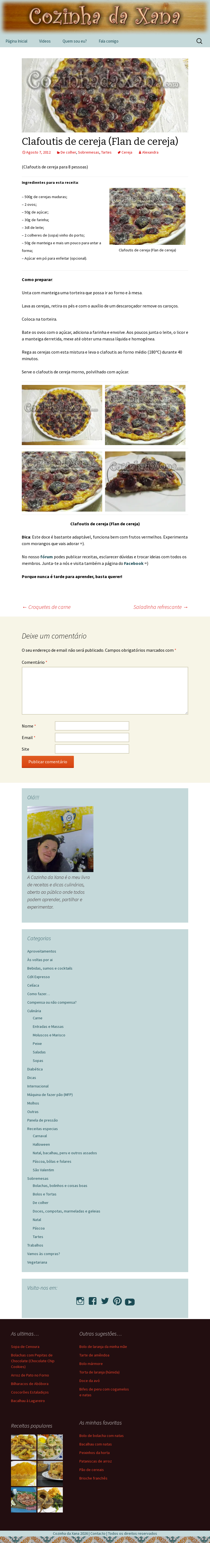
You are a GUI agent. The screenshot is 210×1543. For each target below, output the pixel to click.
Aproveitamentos (41, 951)
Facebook (134, 563)
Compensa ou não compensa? (52, 1002)
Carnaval (40, 1135)
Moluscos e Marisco (49, 1035)
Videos (45, 41)
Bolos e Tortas (44, 1194)
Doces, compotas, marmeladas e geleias (66, 1211)
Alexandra (150, 152)
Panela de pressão (42, 1120)
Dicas (31, 1077)
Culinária (34, 1010)
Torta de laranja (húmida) (99, 1372)
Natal (37, 1219)
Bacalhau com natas (95, 1444)
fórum (47, 556)
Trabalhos (35, 1245)
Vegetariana (37, 1262)
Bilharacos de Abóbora (30, 1383)
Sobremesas (88, 152)
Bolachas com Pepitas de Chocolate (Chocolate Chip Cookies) (33, 1361)
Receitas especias (42, 1128)
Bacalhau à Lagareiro (28, 1400)
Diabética (35, 1069)
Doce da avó (89, 1380)
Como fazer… (38, 993)
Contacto (98, 1533)
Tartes (106, 152)
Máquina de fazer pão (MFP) (50, 1094)
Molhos (33, 1103)
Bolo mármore (91, 1363)
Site (25, 749)
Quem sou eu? (75, 41)
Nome (29, 726)
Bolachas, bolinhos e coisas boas (60, 1185)
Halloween (41, 1144)
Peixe (37, 1043)
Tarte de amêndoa (94, 1355)
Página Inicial (16, 41)
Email (29, 737)
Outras (33, 1111)
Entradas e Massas (48, 1026)
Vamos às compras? (43, 1253)
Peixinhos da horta (94, 1452)
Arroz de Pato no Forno (30, 1375)
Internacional (38, 1086)
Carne (37, 1017)
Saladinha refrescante (160, 606)
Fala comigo (109, 41)
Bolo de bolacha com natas (101, 1435)
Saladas (39, 1052)
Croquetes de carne (46, 606)
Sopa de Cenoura (25, 1346)
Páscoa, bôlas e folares (52, 1161)
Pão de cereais (91, 1469)
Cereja (127, 152)
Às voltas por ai (40, 959)
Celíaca (33, 985)
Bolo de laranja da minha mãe (103, 1346)
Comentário (34, 662)
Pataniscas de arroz (95, 1461)
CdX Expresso (38, 976)
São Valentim (43, 1169)
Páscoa (39, 1228)
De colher (68, 152)
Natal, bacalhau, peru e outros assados (65, 1152)
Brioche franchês (93, 1478)
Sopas (38, 1060)
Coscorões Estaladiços (30, 1392)
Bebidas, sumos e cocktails (49, 968)
